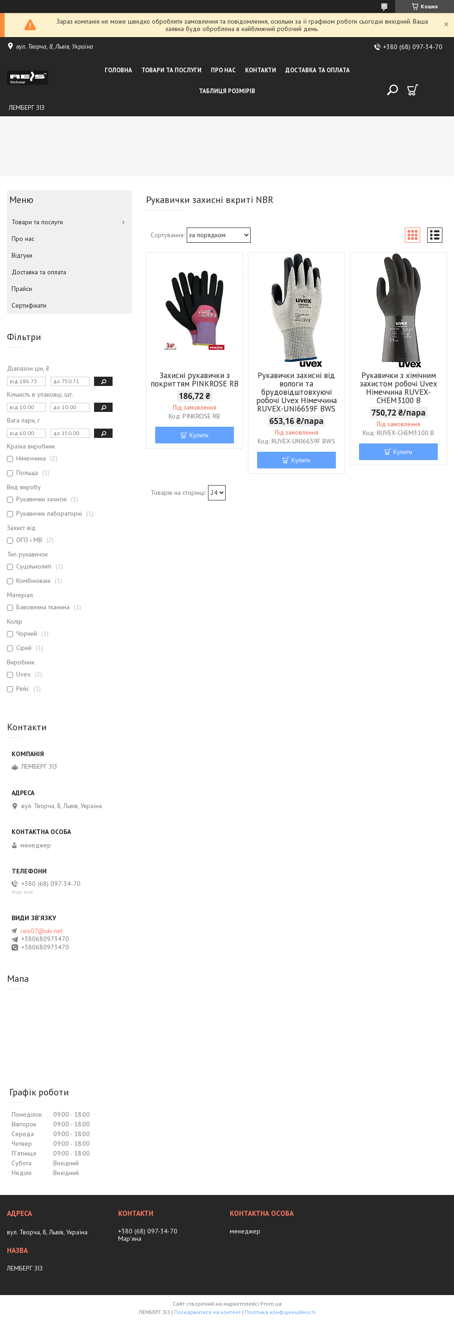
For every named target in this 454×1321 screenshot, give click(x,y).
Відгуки (22, 255)
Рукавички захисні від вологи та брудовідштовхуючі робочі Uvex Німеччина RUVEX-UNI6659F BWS (296, 392)
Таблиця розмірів (227, 91)
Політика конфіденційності (280, 1311)
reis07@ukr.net (41, 931)
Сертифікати (29, 305)
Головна (118, 70)
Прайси (22, 288)
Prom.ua (271, 1303)
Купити (198, 435)
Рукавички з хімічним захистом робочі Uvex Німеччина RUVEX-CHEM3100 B (398, 388)
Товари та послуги (171, 70)
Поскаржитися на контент (207, 1311)
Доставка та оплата (317, 70)
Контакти (260, 70)
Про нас (223, 70)
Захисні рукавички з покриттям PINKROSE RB (195, 379)
